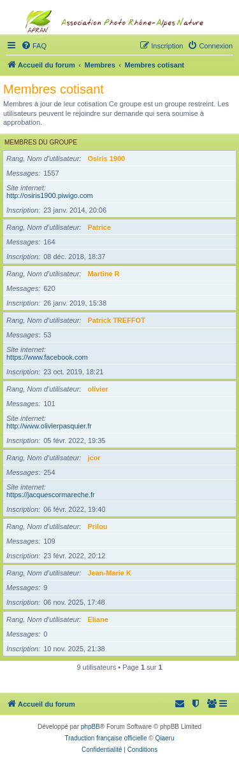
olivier (97, 389)
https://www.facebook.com (47, 357)
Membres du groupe (40, 142)
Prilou (97, 526)
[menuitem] (212, 704)
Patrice (99, 227)
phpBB (90, 726)
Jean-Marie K (109, 573)
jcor (93, 458)
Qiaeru (164, 738)
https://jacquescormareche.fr (50, 494)
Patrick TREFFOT (116, 320)
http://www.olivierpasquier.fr (49, 426)
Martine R (103, 274)
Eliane (97, 619)
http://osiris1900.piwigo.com (49, 195)
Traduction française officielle (106, 738)
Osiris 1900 (106, 158)
